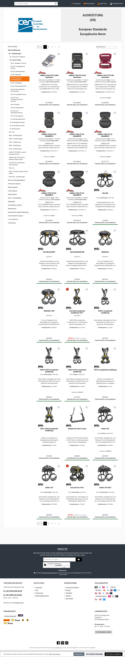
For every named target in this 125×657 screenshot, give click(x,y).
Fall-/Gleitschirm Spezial (15, 223)
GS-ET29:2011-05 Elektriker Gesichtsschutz (17, 171)
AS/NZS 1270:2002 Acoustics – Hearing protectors (18, 160)
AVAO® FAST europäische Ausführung (49, 382)
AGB (76, 573)
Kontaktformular (18, 603)
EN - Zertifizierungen (15, 60)
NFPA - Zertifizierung (15, 152)
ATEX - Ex (11, 175)
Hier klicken (58, 565)
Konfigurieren (79, 654)
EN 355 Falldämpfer (16, 82)
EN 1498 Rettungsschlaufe (18, 126)
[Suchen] (65, 7)
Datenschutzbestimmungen (49, 573)
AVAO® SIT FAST (105, 500)
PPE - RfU (11, 139)
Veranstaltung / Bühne (15, 212)
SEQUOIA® (105, 261)
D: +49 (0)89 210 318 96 (12, 595)
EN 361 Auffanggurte (16, 90)
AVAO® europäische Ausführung (105, 322)
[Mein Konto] (102, 7)
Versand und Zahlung (72, 587)
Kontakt (68, 590)
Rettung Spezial (13, 194)
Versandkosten (58, 647)
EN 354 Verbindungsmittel (18, 78)
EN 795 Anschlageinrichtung (18, 101)
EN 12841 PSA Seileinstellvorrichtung (16, 119)
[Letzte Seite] (59, 54)
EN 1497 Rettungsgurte (17, 123)
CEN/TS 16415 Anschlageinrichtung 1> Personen (17, 106)
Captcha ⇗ (65, 567)
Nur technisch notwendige (94, 654)
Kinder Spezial (12, 201)
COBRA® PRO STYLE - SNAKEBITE (49, 143)
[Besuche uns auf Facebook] (58, 643)
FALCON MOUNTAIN (77, 261)
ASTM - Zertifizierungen (15, 146)
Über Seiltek (69, 598)
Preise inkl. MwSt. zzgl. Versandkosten (49, 112)
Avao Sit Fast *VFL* (77, 500)
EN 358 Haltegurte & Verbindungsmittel (16, 86)
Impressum (38, 587)
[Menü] (76, 7)
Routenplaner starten (103, 632)
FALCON (105, 202)
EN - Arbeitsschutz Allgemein (17, 64)
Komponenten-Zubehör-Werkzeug (18, 219)
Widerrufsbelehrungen (42, 596)
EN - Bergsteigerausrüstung (17, 129)
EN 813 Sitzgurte (15, 111)
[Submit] (79, 559)
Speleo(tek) (11, 209)
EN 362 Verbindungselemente (18, 93)
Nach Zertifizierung (14, 57)
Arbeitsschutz (12, 216)
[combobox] (51, 7)
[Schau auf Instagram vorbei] (62, 643)
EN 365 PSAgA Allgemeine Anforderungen (18, 97)
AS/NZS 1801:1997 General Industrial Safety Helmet (17, 165)
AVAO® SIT (105, 440)
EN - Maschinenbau (15, 136)
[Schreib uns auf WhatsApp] (67, 643)
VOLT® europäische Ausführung (105, 381)
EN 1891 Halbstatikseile (17, 115)
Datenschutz (39, 593)
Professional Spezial (14, 191)
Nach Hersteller (12, 53)
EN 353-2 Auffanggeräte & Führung (18, 74)
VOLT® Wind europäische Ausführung (49, 441)
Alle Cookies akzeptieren (113, 654)
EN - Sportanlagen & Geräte (17, 132)
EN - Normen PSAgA (15, 67)
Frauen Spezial (12, 198)
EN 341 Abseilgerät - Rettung (18, 70)
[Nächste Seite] (55, 54)
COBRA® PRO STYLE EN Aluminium (77, 83)
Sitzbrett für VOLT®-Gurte (77, 440)
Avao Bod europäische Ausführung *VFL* (77, 322)
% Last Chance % (13, 226)
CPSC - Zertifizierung (15, 149)
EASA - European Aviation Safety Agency (18, 179)
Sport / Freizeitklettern (15, 205)
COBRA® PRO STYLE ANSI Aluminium (49, 83)
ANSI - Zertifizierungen (15, 142)
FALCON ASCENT (49, 261)
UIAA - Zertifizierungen (15, 156)
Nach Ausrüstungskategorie (16, 187)
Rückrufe (68, 596)
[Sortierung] (106, 54)
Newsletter (69, 593)
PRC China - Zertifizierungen (17, 184)
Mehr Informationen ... (55, 654)
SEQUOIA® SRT (49, 321)
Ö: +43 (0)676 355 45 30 (12, 591)
